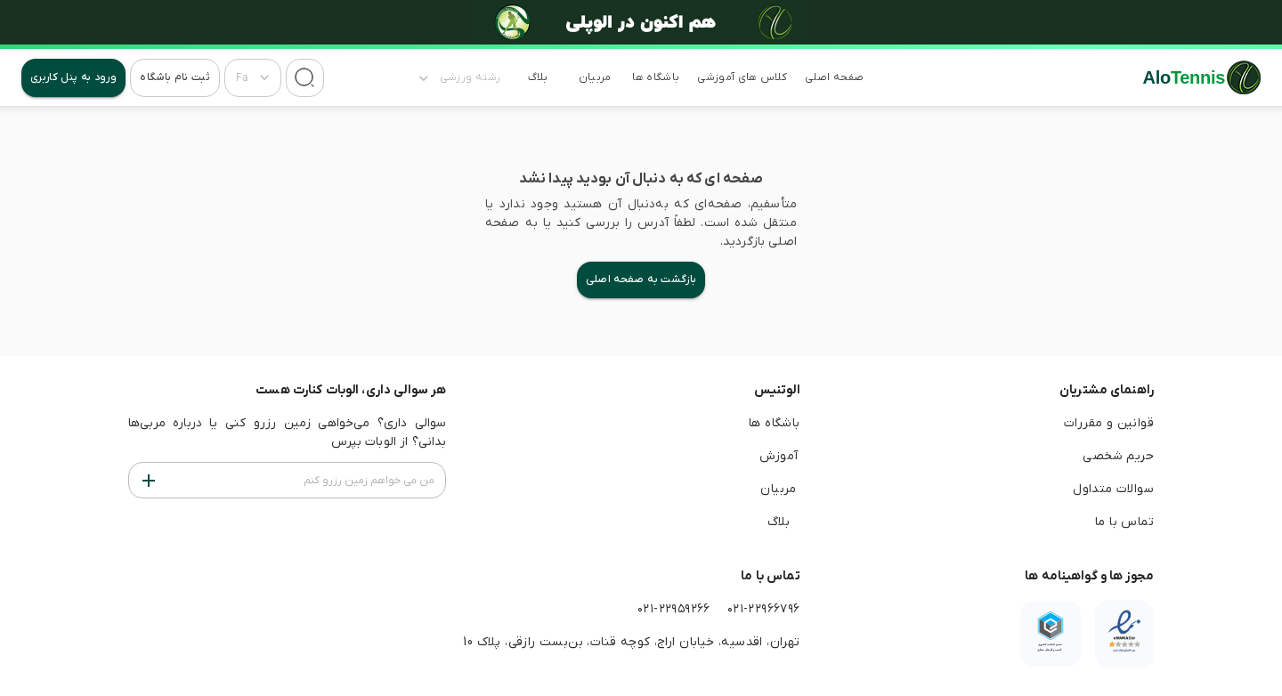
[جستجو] (305, 78)
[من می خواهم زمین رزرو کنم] (148, 480)
